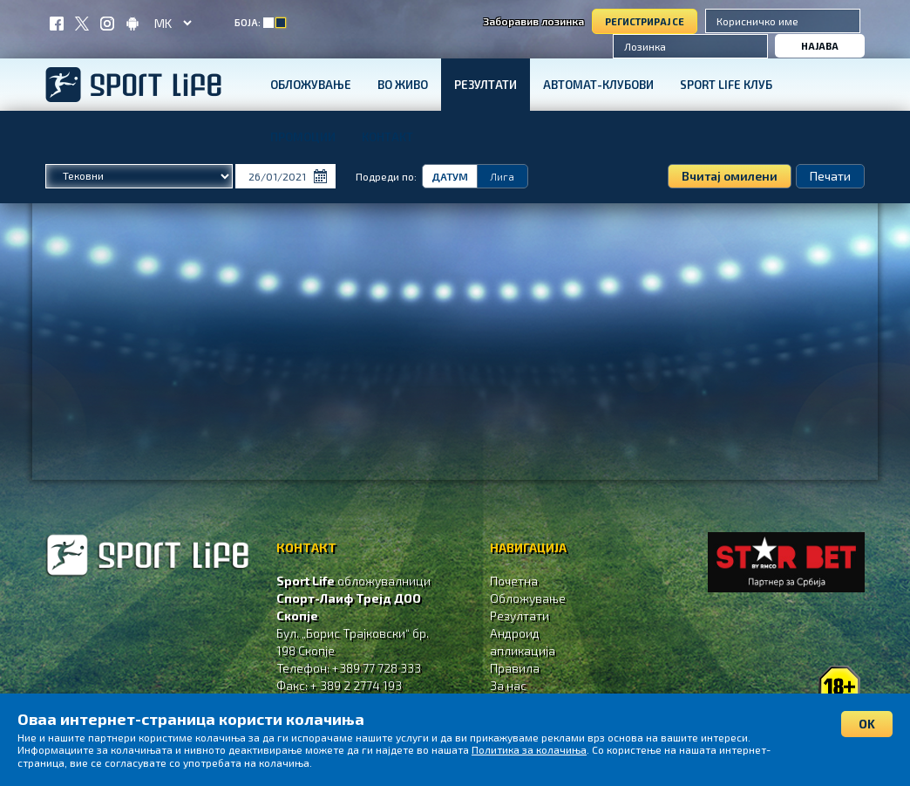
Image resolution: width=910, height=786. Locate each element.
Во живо (402, 85)
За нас (508, 685)
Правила (515, 667)
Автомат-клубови (598, 85)
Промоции (303, 137)
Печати (830, 175)
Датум (449, 176)
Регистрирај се (644, 21)
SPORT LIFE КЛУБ (726, 85)
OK (867, 723)
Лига (502, 176)
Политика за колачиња (529, 749)
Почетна (514, 580)
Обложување (310, 85)
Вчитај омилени (730, 175)
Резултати (485, 85)
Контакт (387, 137)
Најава (820, 45)
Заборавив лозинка (533, 21)
